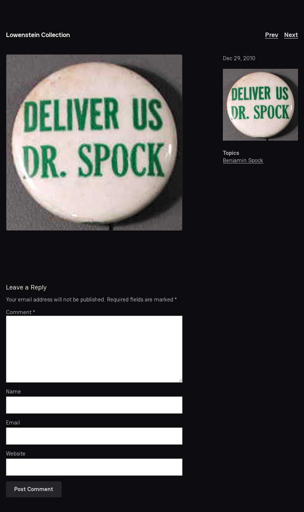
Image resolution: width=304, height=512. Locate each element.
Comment (20, 312)
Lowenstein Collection (38, 34)
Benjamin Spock (243, 160)
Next (291, 34)
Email (13, 422)
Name (13, 391)
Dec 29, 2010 (239, 58)
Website (15, 453)
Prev (271, 34)
